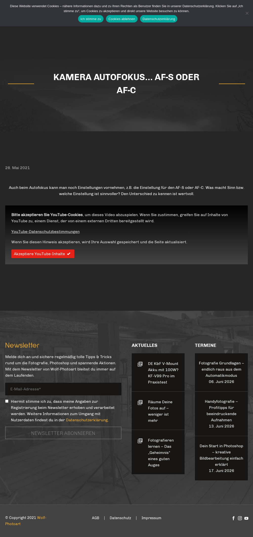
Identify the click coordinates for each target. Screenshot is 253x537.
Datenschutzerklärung (87, 420)
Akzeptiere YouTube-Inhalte (43, 253)
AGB (95, 518)
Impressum (151, 518)
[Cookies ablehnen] (246, 13)
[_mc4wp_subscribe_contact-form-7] (6, 401)
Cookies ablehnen (121, 19)
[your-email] (63, 389)
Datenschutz (120, 518)
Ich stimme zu (91, 19)
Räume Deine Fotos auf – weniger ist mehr (160, 411)
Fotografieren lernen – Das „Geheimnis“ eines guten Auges (161, 452)
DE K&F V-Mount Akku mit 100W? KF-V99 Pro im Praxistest (163, 372)
